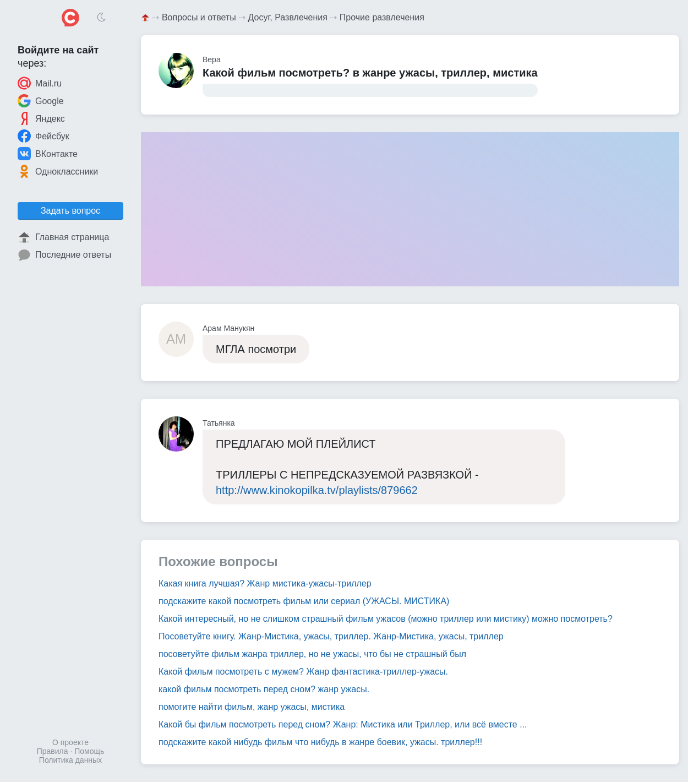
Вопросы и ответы (199, 17)
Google (41, 100)
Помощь (89, 751)
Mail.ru (40, 83)
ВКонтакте (48, 153)
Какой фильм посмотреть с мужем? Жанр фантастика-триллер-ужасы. (303, 671)
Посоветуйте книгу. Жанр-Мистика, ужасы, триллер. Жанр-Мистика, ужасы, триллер (331, 636)
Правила (52, 751)
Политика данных (70, 760)
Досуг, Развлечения (287, 17)
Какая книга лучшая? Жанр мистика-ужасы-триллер (265, 583)
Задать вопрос (70, 210)
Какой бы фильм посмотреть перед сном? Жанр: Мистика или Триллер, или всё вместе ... (343, 724)
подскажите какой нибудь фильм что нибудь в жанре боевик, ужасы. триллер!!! (320, 742)
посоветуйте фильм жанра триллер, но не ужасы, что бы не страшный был (312, 654)
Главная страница (63, 237)
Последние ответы (64, 255)
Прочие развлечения (382, 17)
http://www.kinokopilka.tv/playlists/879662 (317, 490)
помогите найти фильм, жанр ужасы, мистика (252, 707)
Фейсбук (43, 136)
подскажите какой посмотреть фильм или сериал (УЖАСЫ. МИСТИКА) (304, 601)
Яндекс (41, 118)
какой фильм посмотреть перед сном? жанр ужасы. (264, 689)
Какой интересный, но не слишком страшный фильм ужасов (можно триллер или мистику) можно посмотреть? (386, 618)
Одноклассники (58, 171)
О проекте (70, 742)
